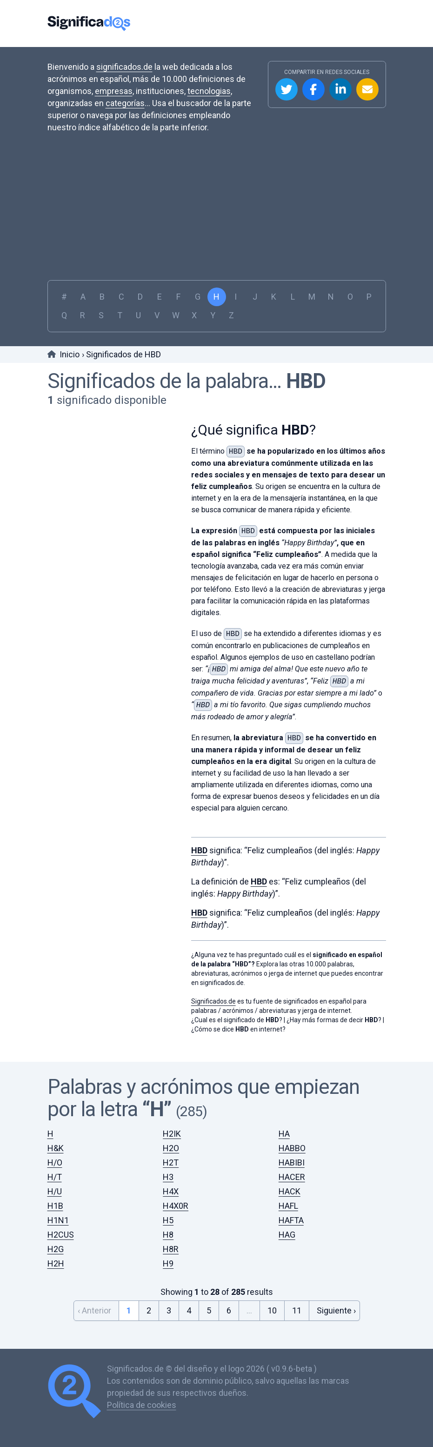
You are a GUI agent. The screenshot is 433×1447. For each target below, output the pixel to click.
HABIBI (292, 1159)
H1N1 (58, 1217)
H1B (55, 1202)
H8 (168, 1231)
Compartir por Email (367, 89)
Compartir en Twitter (286, 89)
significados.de (124, 67)
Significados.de (88, 23)
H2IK (172, 1130)
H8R (171, 1246)
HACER (292, 1174)
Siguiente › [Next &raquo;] (336, 1307)
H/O (54, 1159)
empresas (114, 91)
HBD (306, 381)
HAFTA (291, 1217)
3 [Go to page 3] (169, 1307)
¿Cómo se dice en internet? (238, 1026)
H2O (171, 1145)
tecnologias (209, 91)
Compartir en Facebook (313, 89)
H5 (168, 1217)
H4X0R (175, 1202)
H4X (171, 1188)
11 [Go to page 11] (296, 1307)
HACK (289, 1188)
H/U (54, 1188)
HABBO (292, 1145)
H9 (168, 1260)
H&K (55, 1145)
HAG (287, 1231)
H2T (171, 1159)
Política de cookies (141, 1402)
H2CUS (60, 1231)
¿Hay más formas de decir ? (333, 1016)
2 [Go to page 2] (149, 1307)
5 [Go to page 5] (209, 1307)
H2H (55, 1260)
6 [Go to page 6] (228, 1307)
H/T (54, 1174)
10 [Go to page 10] (272, 1307)
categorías (125, 103)
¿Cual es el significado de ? (236, 1016)
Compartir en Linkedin (340, 89)
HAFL (288, 1202)
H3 (168, 1174)
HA (284, 1130)
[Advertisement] (216, 210)
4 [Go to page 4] (189, 1307)
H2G (55, 1246)
